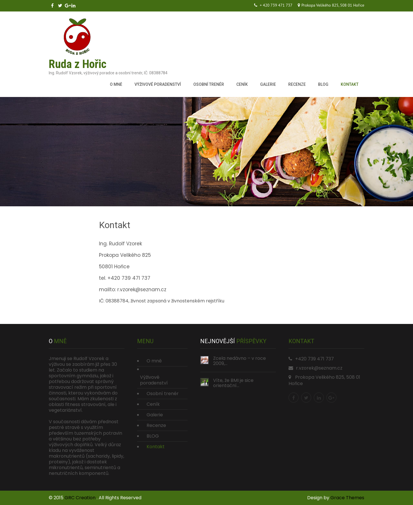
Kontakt (350, 84)
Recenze (297, 84)
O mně (116, 84)
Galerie (268, 84)
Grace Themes (347, 497)
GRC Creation (81, 497)
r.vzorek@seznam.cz (319, 368)
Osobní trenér (208, 84)
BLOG (323, 84)
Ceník (242, 84)
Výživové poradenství (158, 84)
